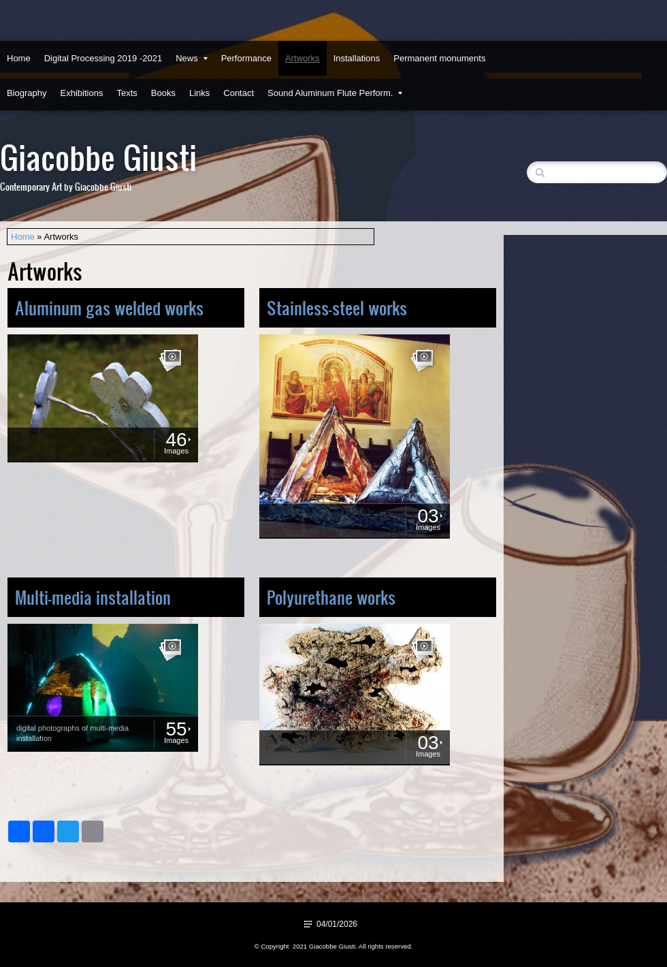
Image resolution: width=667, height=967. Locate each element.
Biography (27, 93)
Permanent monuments (439, 58)
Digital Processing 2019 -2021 (103, 58)
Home (19, 58)
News (192, 58)
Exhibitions (82, 93)
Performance (246, 58)
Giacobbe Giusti (98, 156)
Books (163, 93)
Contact (238, 93)
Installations (357, 58)
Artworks (302, 58)
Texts (126, 93)
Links (199, 93)
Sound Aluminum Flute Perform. (334, 93)
